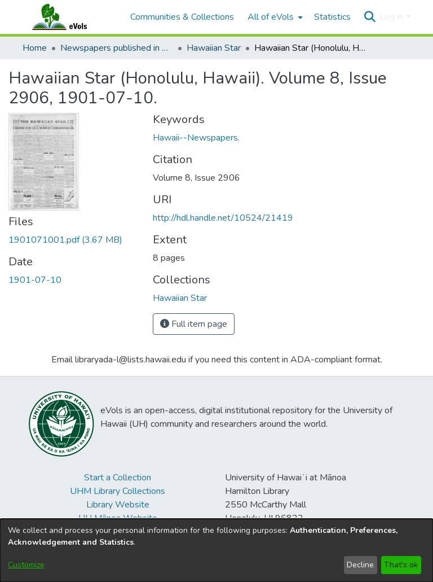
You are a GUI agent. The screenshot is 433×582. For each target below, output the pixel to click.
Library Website (117, 504)
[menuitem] (274, 17)
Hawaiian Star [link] (214, 48)
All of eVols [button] (271, 17)
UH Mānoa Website (117, 518)
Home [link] (35, 48)
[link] (65, 240)
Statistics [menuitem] (332, 17)
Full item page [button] (193, 324)
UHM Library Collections (117, 491)
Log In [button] (392, 17)
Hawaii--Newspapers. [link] (196, 138)
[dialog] (216, 550)
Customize (26, 564)
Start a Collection (117, 477)
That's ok (401, 564)
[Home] (70, 17)
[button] (370, 17)
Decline (360, 564)
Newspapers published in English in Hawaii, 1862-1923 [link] (116, 48)
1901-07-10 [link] (34, 280)
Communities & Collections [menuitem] (182, 17)
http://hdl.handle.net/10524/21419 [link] (223, 218)
